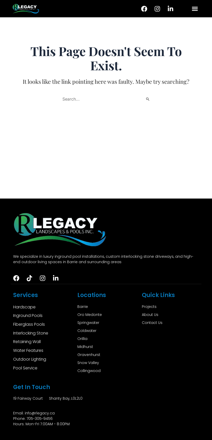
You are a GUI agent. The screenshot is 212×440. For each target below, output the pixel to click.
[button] (195, 9)
